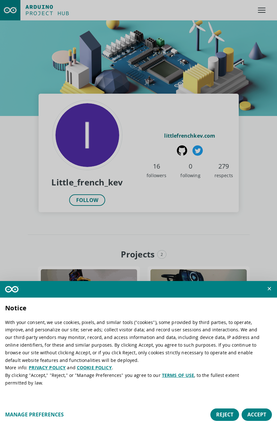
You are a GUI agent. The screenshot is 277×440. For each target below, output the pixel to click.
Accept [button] (256, 414)
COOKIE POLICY (94, 367)
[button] (269, 288)
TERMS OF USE (178, 375)
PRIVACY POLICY (47, 367)
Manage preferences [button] (34, 414)
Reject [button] (224, 414)
